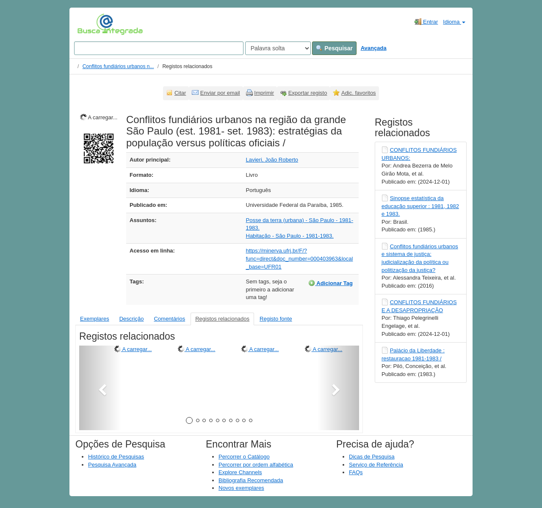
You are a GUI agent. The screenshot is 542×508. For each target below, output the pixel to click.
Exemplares (94, 319)
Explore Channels (240, 472)
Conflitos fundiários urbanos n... (118, 66)
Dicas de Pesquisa (372, 456)
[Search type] (278, 48)
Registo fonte (276, 319)
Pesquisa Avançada (112, 464)
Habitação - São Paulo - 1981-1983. (290, 236)
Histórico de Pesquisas (116, 456)
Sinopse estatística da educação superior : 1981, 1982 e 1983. (420, 206)
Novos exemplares (241, 488)
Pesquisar (334, 48)
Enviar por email (220, 93)
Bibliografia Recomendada (250, 480)
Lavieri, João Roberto (272, 160)
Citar (180, 93)
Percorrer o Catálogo (244, 456)
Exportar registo (307, 93)
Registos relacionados (222, 319)
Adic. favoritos (358, 93)
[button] (100, 388)
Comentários (169, 319)
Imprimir (264, 93)
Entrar (426, 21)
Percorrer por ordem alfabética (255, 464)
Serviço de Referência (376, 464)
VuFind (90, 24)
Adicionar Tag (330, 283)
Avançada (374, 48)
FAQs (356, 472)
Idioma (454, 22)
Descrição (131, 319)
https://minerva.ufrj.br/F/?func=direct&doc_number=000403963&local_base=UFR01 (299, 258)
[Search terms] (158, 48)
